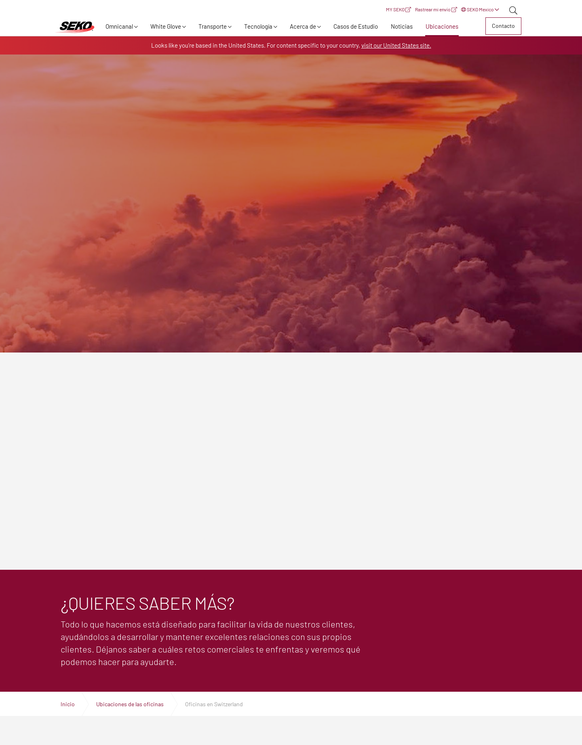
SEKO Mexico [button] (480, 9)
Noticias (402, 26)
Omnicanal (119, 26)
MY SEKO (398, 9)
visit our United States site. (396, 45)
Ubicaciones (442, 26)
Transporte (212, 26)
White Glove (165, 26)
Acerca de (303, 26)
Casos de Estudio (355, 26)
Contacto (503, 25)
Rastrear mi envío (436, 9)
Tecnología (258, 26)
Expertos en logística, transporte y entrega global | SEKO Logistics (75, 27)
